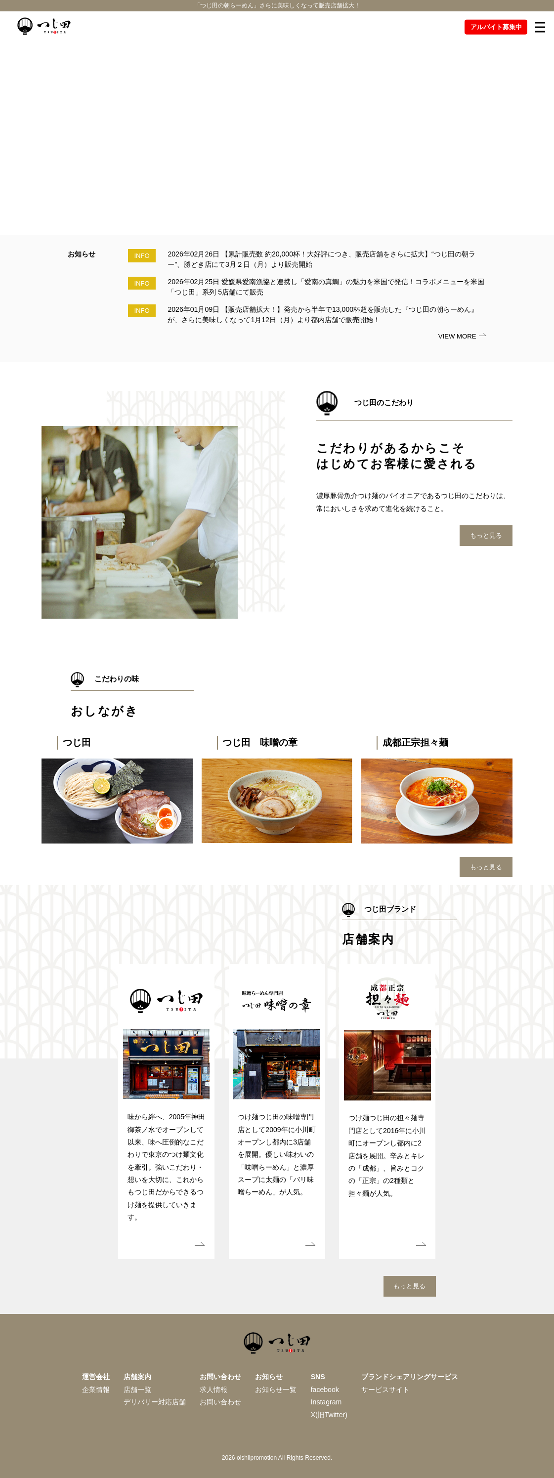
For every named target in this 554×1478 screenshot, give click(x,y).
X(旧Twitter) (329, 1415)
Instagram (326, 1402)
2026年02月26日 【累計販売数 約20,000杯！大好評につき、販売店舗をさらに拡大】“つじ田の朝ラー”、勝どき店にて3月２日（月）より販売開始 (321, 259)
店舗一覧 (137, 1390)
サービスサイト (385, 1390)
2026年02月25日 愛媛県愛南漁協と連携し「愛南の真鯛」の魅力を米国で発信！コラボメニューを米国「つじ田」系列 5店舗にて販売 (326, 287)
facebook (325, 1390)
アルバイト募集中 (496, 30)
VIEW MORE (457, 336)
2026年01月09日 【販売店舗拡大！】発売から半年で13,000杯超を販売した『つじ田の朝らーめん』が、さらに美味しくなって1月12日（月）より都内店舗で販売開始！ (323, 314)
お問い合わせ (220, 1402)
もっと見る (486, 535)
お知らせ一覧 (276, 1390)
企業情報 (96, 1390)
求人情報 (213, 1390)
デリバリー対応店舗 (155, 1402)
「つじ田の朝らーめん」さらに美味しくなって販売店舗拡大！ (277, 6)
